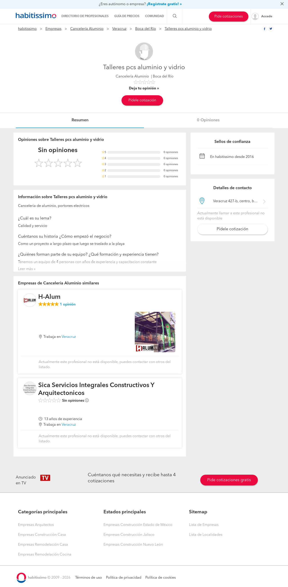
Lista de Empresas (203, 525)
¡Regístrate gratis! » (164, 4)
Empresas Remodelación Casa (43, 545)
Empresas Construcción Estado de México (138, 525)
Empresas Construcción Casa (42, 535)
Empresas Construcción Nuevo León (133, 545)
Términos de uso (88, 578)
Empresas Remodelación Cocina (44, 554)
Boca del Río (145, 29)
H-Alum (49, 297)
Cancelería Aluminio (87, 29)
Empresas (53, 29)
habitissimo (27, 29)
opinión (68, 304)
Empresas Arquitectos (36, 525)
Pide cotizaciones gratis (229, 480)
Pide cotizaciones (228, 16)
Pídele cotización (142, 100)
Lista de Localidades (205, 535)
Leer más (25, 269)
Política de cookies (160, 578)
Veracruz (119, 29)
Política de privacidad (123, 578)
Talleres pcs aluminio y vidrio (188, 29)
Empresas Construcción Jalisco (129, 535)
